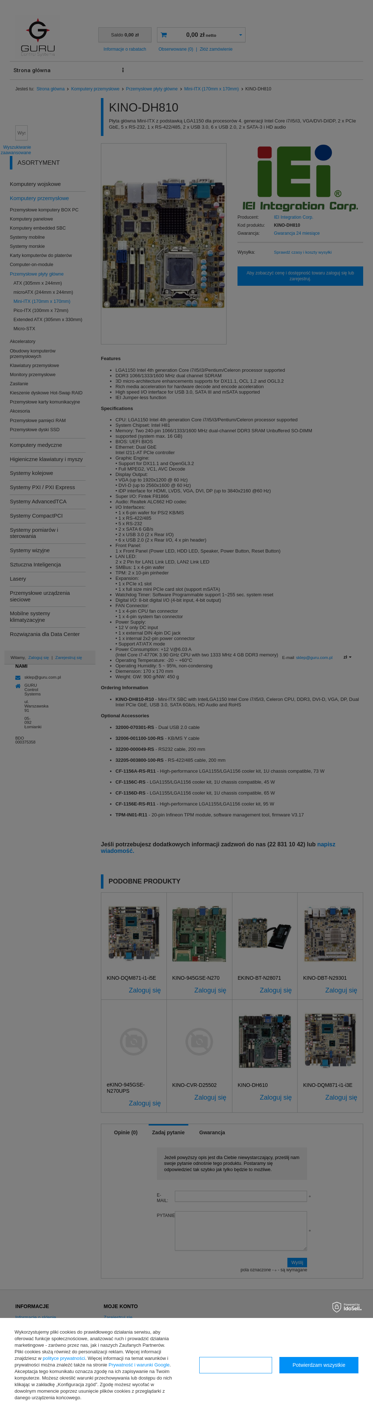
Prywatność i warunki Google (139, 1365)
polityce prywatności (64, 1358)
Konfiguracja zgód (235, 1365)
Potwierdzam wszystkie (318, 1365)
